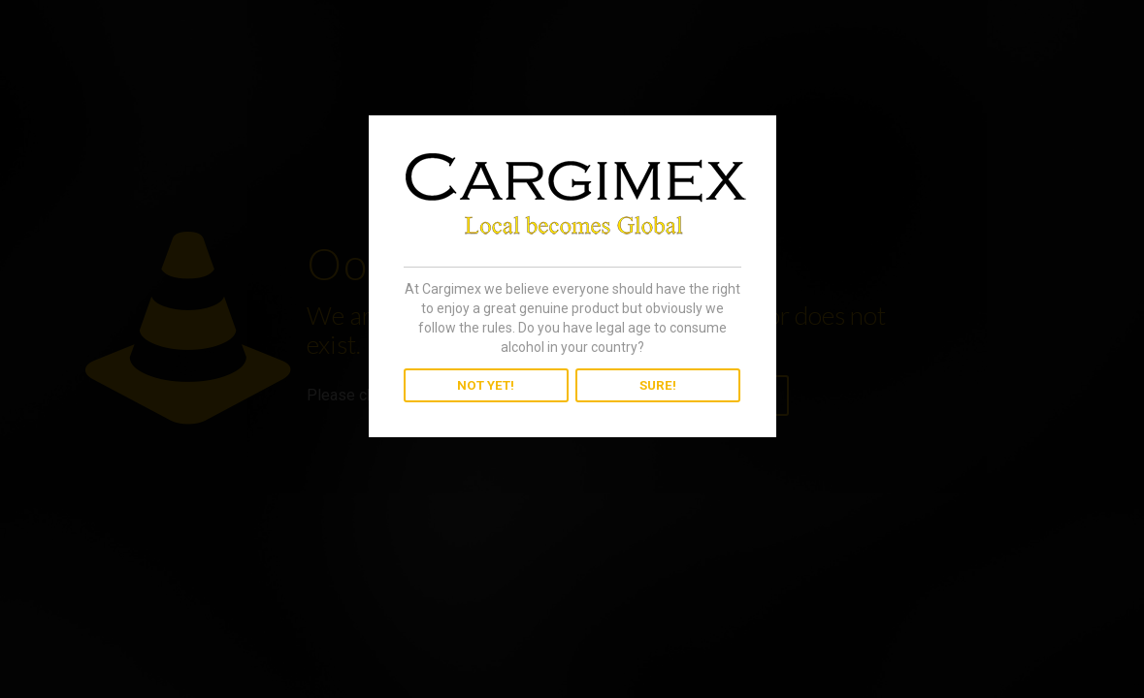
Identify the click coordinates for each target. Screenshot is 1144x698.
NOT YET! (485, 385)
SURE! (657, 385)
